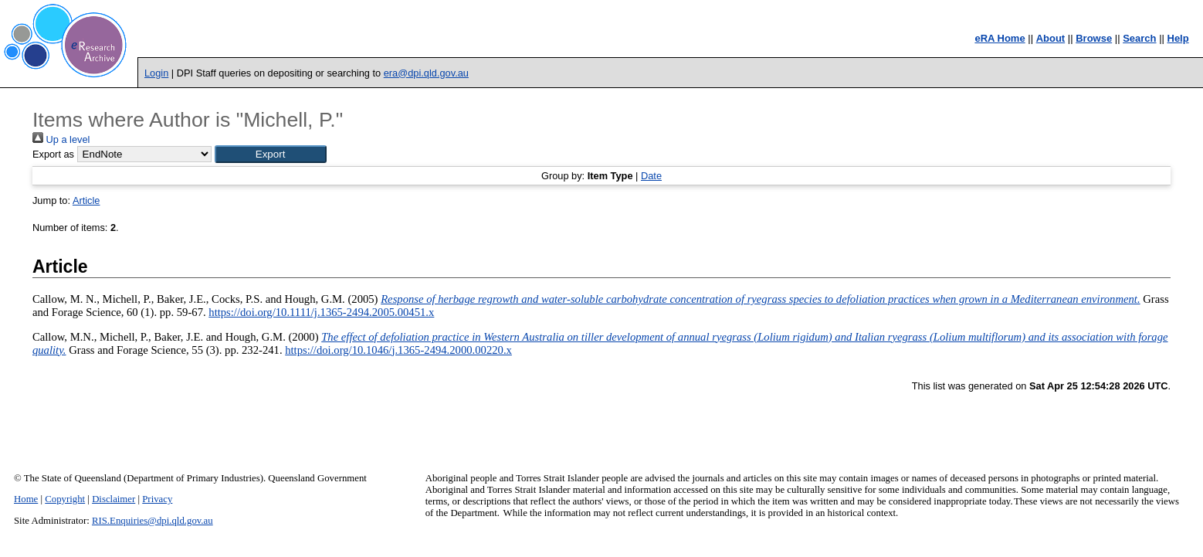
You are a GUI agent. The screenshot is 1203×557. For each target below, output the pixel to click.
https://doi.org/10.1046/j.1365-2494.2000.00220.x (398, 350)
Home (26, 499)
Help (1178, 38)
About (1051, 38)
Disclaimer (113, 499)
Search (1139, 38)
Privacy (157, 499)
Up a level (61, 139)
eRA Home (999, 38)
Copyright (65, 499)
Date (651, 176)
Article (86, 200)
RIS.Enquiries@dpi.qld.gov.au (152, 520)
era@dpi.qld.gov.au (426, 73)
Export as (53, 154)
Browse (1094, 38)
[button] (271, 154)
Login (156, 73)
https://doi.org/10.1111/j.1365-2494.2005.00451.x (321, 312)
